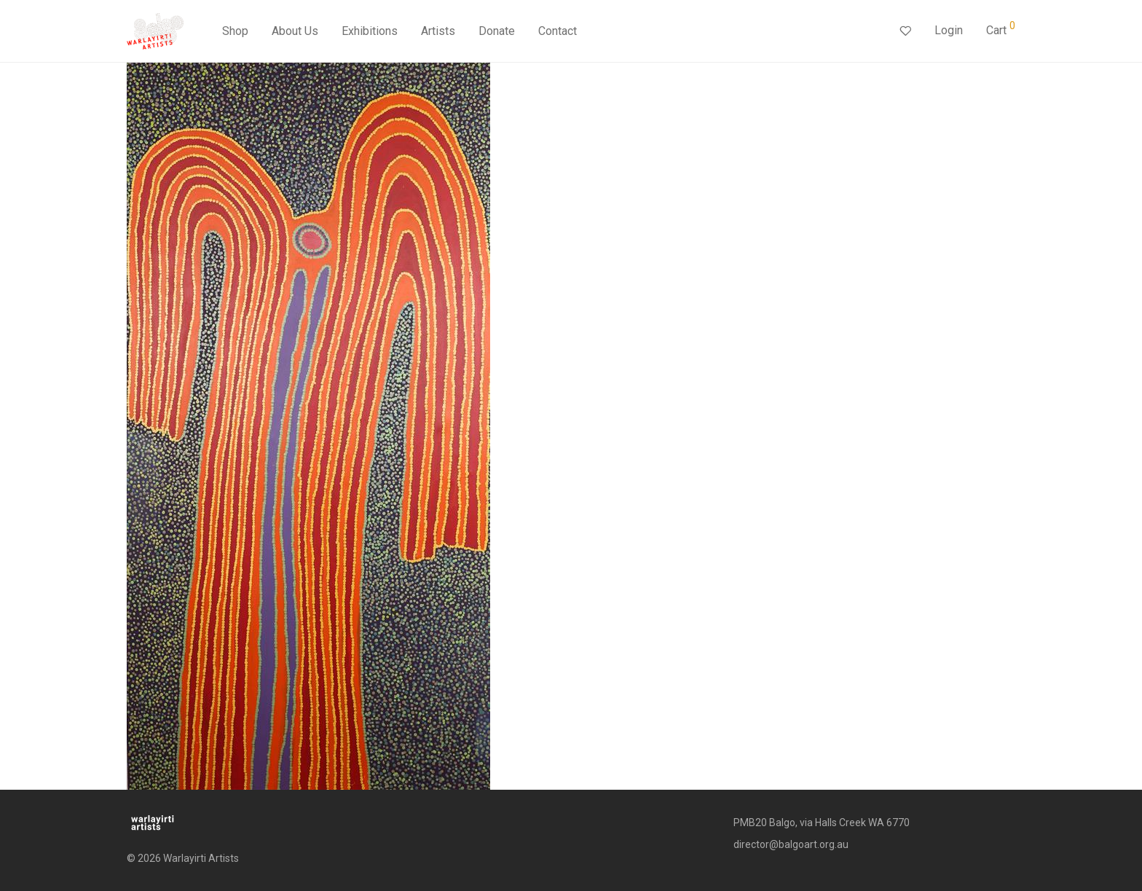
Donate (497, 31)
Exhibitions (370, 31)
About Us (295, 31)
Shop (235, 31)
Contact (557, 31)
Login (948, 30)
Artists (438, 31)
